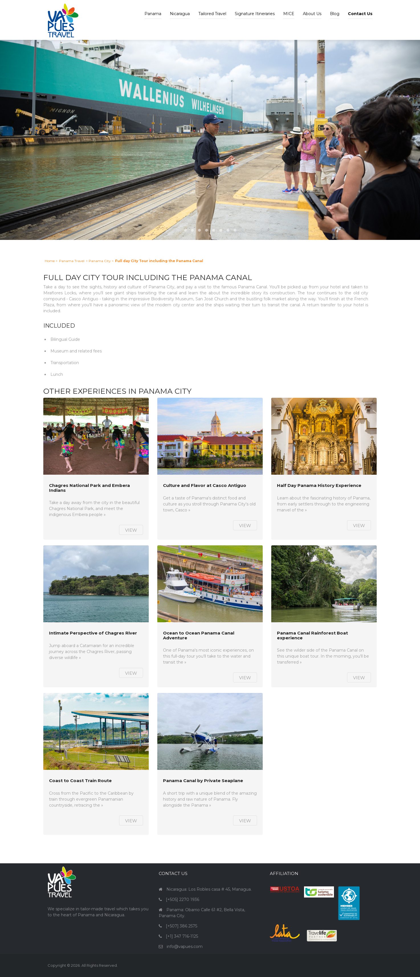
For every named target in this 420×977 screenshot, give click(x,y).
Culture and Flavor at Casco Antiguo (204, 485)
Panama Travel (71, 261)
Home (50, 261)
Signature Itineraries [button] (255, 13)
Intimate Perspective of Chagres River (93, 633)
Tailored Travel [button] (212, 13)
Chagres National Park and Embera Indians (89, 488)
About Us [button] (312, 13)
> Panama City (98, 261)
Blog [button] (334, 13)
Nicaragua (180, 13)
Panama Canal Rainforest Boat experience (312, 635)
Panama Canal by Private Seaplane (203, 780)
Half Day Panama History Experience (319, 485)
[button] (360, 9)
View (131, 530)
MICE (288, 13)
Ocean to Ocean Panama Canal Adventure (198, 635)
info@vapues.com (185, 946)
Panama (152, 13)
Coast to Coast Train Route (80, 780)
